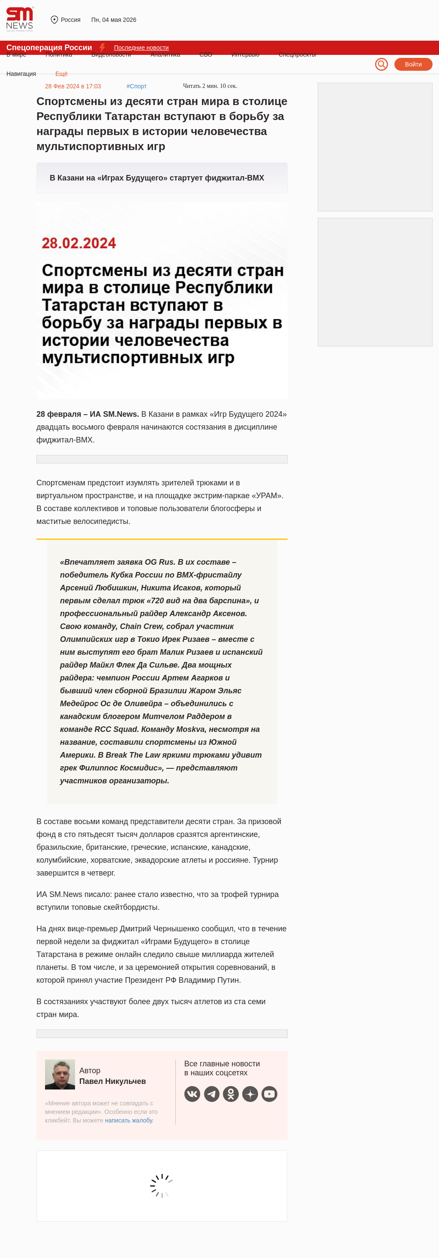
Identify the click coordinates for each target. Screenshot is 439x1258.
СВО (205, 54)
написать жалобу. (129, 1120)
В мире (16, 54)
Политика (58, 54)
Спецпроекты (297, 54)
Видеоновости (111, 54)
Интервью (245, 54)
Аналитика (165, 54)
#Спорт (136, 86)
